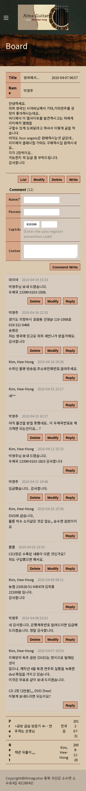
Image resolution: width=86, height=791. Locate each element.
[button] (21, 361)
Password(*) (14, 211)
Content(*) (14, 251)
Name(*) (14, 199)
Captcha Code (14, 229)
